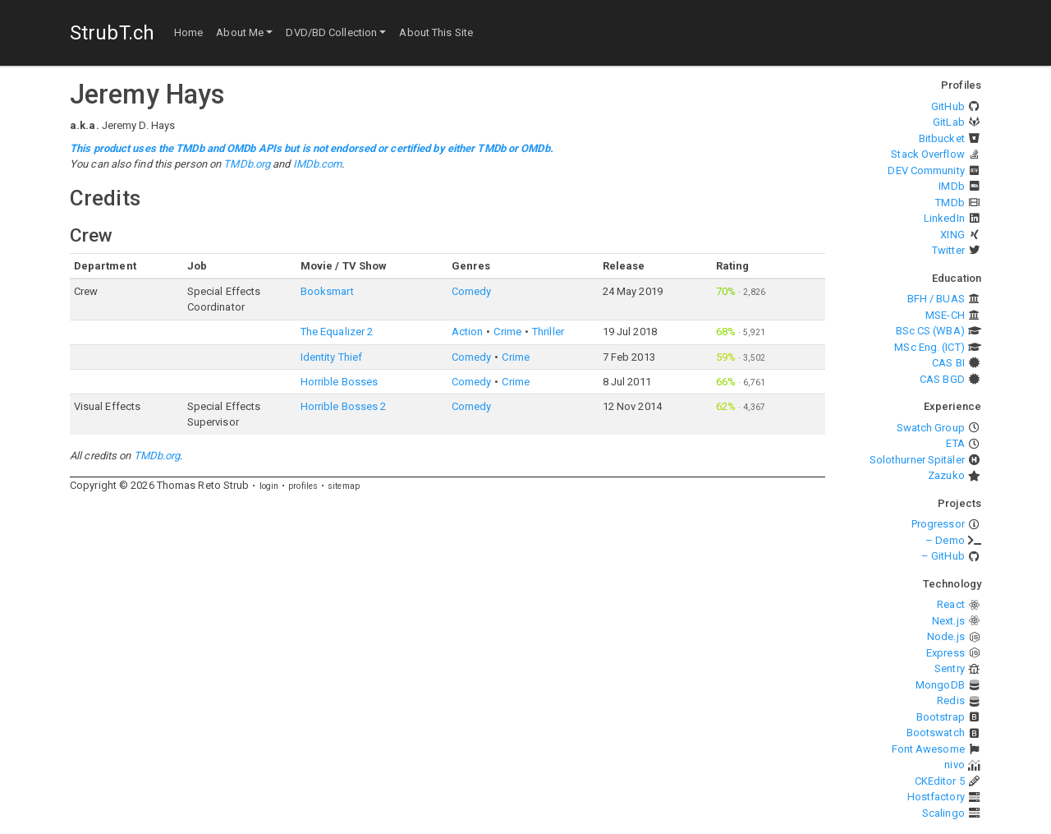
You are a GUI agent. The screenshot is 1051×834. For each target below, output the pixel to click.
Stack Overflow (927, 154)
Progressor (938, 524)
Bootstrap (940, 717)
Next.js (948, 621)
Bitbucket (942, 138)
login (269, 486)
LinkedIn (944, 218)
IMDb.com (317, 164)
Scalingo (943, 813)
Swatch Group (931, 428)
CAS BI (948, 363)
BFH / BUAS (936, 299)
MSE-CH (945, 315)
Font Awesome (928, 749)
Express (945, 653)
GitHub (948, 106)
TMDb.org (246, 164)
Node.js (946, 636)
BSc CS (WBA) (930, 331)
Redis (951, 700)
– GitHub (943, 556)
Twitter (948, 250)
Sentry (949, 668)
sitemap (344, 486)
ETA (955, 443)
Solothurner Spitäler (917, 460)
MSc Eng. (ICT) (929, 347)
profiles (303, 486)
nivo (954, 764)
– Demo (945, 540)
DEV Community (926, 170)
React (951, 604)
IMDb (951, 186)
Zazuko (946, 475)
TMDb (949, 202)
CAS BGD (942, 379)
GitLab (949, 122)
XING (952, 234)
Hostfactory (936, 796)
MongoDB (940, 685)
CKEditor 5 (940, 781)
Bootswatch (935, 732)
